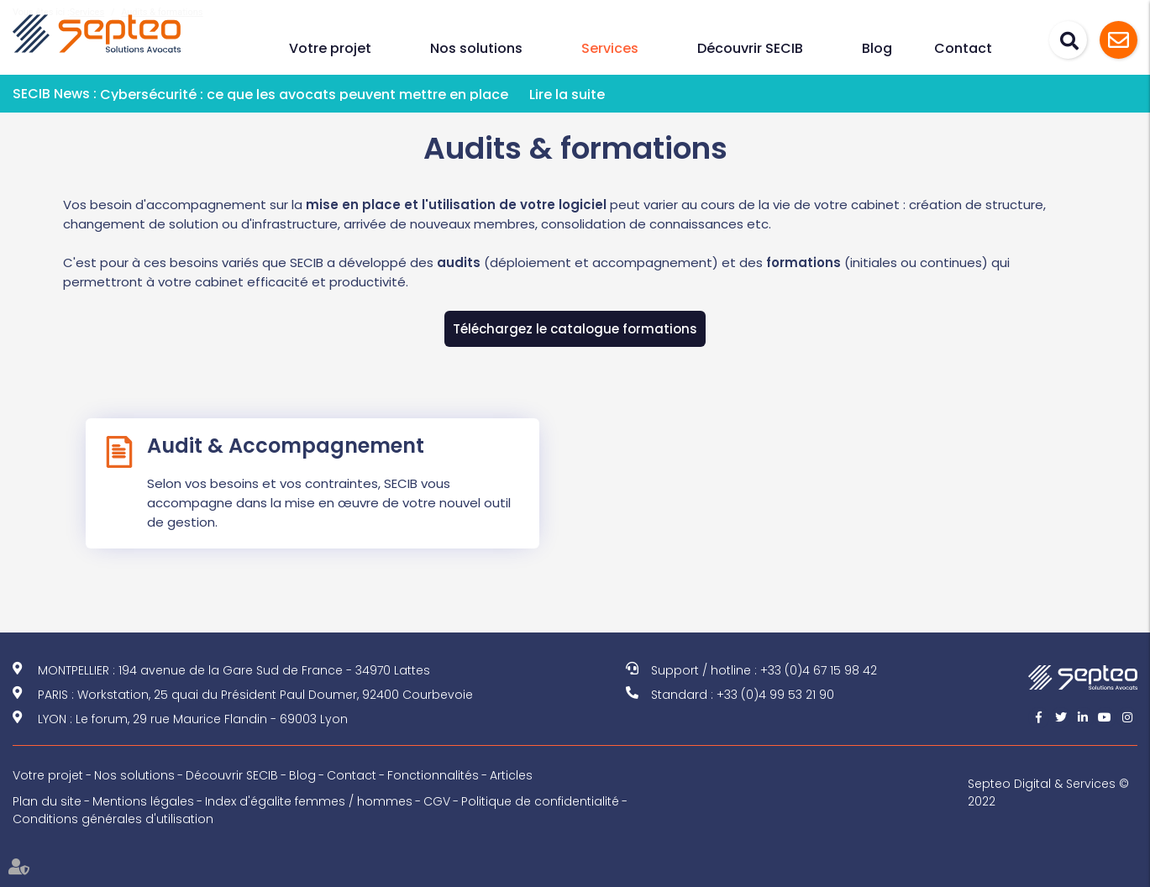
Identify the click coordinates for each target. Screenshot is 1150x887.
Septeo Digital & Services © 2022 (1048, 792)
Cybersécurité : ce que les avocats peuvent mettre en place (304, 94)
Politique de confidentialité (540, 801)
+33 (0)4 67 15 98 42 (818, 670)
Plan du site (47, 801)
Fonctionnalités (433, 775)
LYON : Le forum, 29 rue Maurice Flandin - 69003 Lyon (193, 719)
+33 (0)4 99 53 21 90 (775, 694)
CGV (436, 801)
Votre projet (330, 48)
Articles (511, 775)
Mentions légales (143, 801)
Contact (963, 48)
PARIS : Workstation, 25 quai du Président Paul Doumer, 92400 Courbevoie (255, 694)
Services (609, 48)
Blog (877, 48)
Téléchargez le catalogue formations (575, 329)
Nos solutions (476, 48)
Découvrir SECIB (750, 48)
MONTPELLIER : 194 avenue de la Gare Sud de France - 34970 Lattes (234, 670)
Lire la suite (567, 94)
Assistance (1118, 40)
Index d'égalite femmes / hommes (308, 801)
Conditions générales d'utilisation (113, 819)
